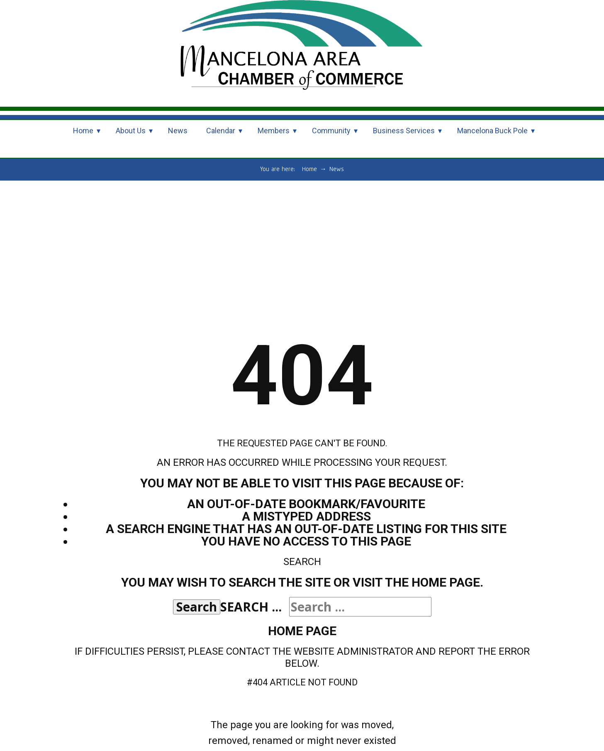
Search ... (251, 606)
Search (196, 606)
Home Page (302, 631)
